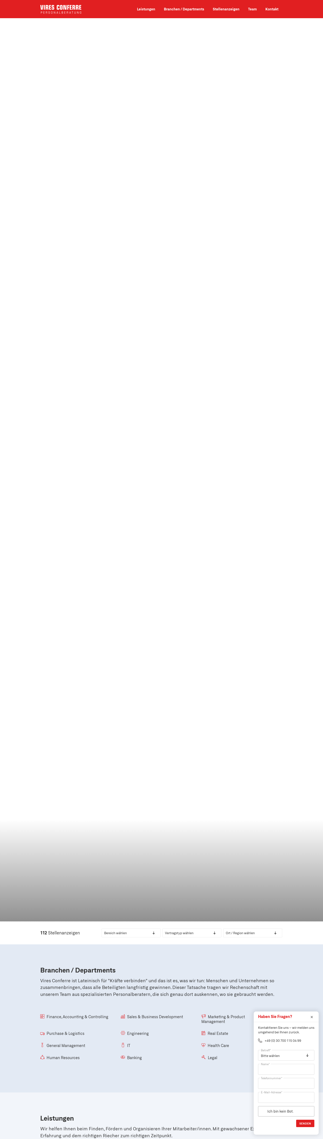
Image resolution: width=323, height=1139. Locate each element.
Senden (305, 1123)
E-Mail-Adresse (271, 1092)
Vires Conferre (60, 9)
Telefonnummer (271, 1078)
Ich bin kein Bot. (280, 1111)
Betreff (266, 1050)
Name (265, 1064)
